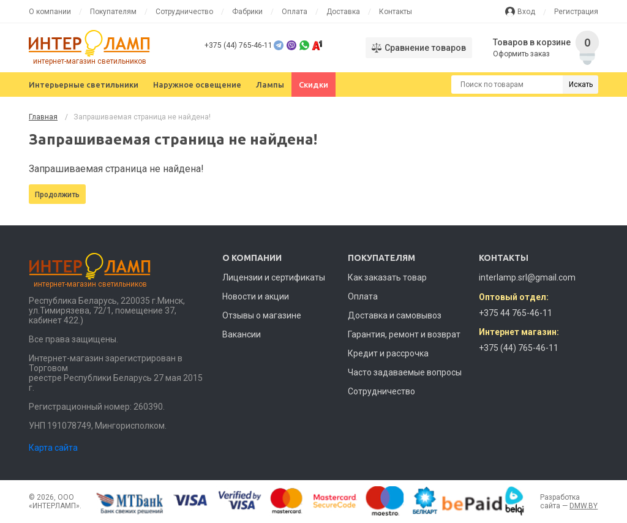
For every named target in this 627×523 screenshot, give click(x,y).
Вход (526, 11)
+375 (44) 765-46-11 (238, 45)
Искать (581, 84)
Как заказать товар (387, 277)
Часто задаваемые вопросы (405, 372)
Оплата (294, 11)
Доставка (343, 11)
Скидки (313, 84)
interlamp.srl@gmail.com (527, 277)
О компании (50, 11)
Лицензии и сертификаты (273, 277)
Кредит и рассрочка (388, 353)
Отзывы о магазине (261, 315)
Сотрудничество (184, 11)
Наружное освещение (197, 84)
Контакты (395, 11)
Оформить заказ (522, 54)
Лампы (270, 84)
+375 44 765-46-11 (515, 313)
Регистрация (576, 11)
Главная (43, 117)
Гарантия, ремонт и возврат (404, 334)
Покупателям (113, 11)
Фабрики (247, 11)
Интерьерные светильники (83, 84)
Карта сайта (53, 448)
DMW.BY (583, 506)
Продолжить (57, 194)
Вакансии (241, 334)
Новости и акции (255, 296)
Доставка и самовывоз (394, 315)
